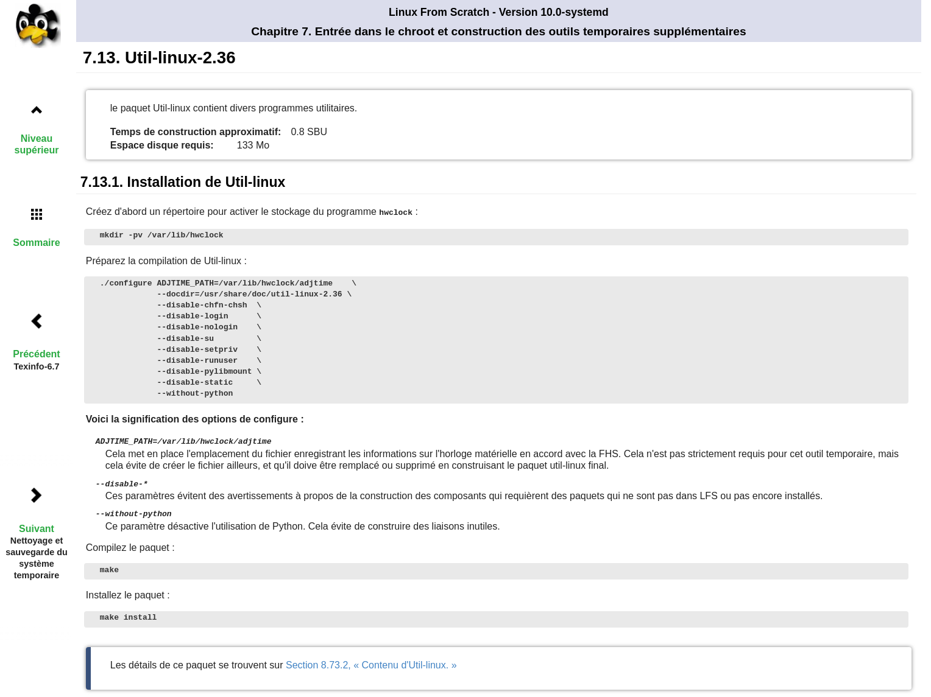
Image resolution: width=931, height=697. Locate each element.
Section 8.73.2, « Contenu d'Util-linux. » (371, 662)
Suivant (36, 529)
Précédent (36, 354)
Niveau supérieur (37, 144)
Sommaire (36, 242)
